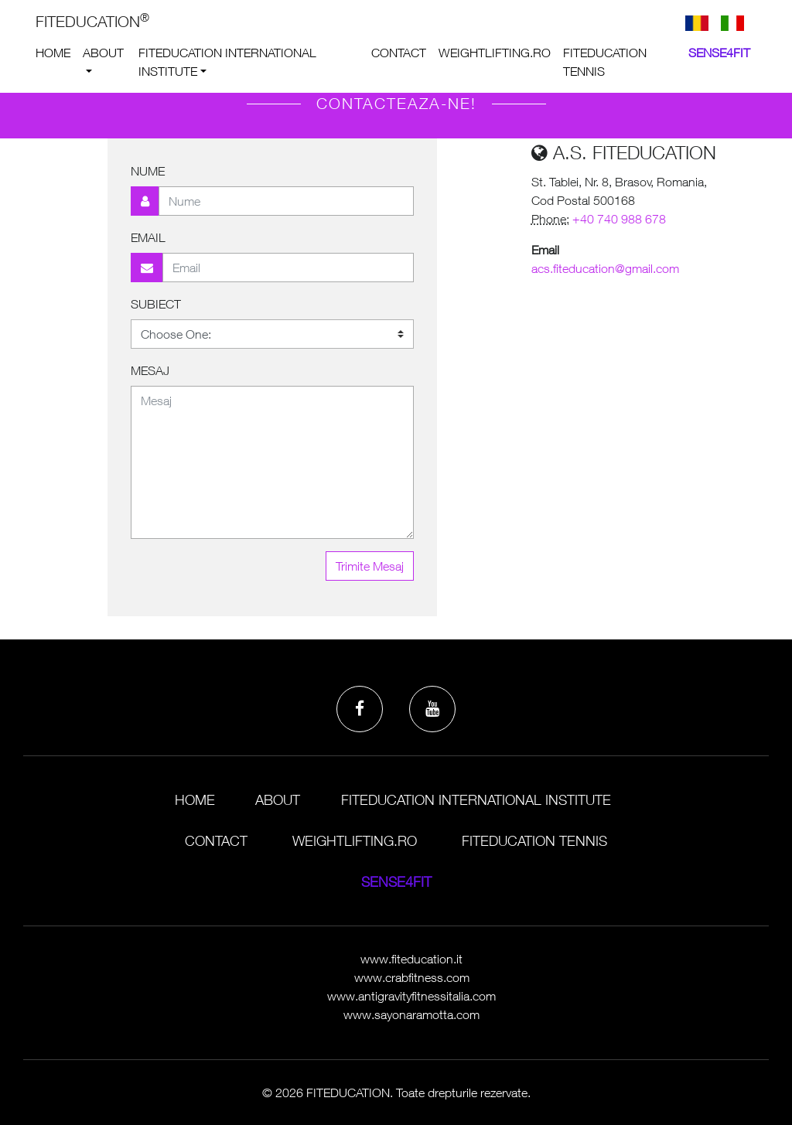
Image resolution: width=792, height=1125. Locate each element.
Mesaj (150, 370)
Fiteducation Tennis (605, 62)
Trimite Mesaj (370, 566)
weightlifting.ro (495, 53)
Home (53, 53)
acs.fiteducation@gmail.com (605, 268)
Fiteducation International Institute (227, 62)
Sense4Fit (719, 53)
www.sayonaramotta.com (411, 1014)
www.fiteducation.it (411, 959)
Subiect (156, 304)
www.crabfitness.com (411, 977)
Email (148, 237)
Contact (398, 53)
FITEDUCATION (92, 20)
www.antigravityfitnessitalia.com (411, 996)
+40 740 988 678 (619, 219)
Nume (148, 171)
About (103, 53)
